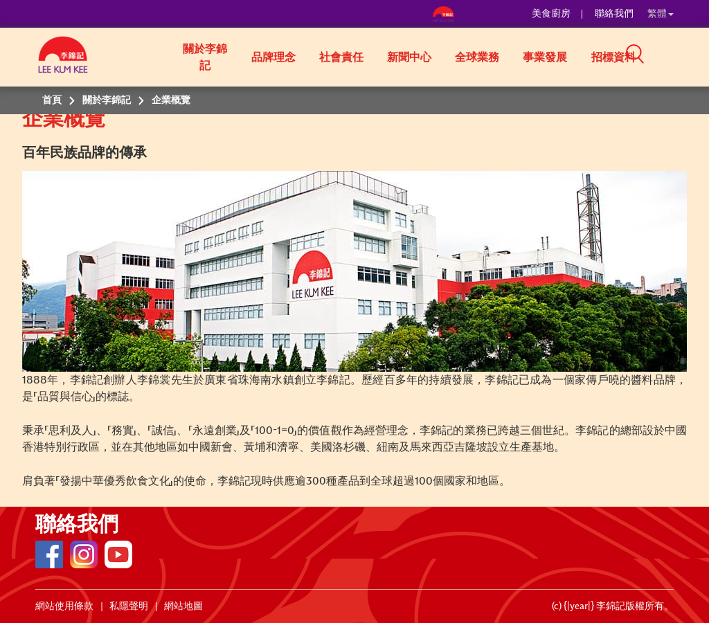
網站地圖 (183, 606)
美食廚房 (551, 14)
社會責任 (341, 57)
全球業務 (477, 57)
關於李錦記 (205, 57)
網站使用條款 (64, 606)
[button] (679, 56)
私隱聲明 (128, 606)
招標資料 (613, 57)
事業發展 (545, 57)
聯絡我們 (614, 14)
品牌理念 (273, 57)
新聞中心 (409, 57)
